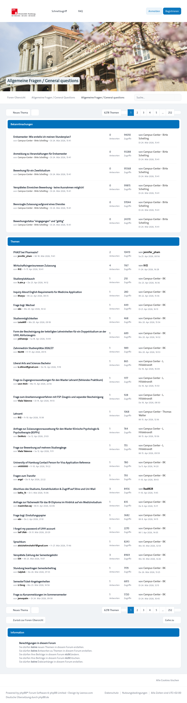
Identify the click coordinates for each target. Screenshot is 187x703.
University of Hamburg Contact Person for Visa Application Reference (51, 462)
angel (20, 479)
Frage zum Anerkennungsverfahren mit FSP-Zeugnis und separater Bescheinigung (58, 397)
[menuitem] (57, 11)
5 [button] (156, 112)
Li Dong (21, 584)
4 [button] (150, 112)
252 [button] (170, 112)
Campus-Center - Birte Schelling (33, 140)
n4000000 (23, 466)
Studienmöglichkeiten (25, 318)
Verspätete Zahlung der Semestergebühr (35, 555)
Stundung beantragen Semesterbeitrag (34, 568)
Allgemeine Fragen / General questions (44, 81)
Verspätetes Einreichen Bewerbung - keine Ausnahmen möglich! (48, 187)
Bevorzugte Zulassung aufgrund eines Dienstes (39, 204)
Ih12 (19, 269)
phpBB (23, 692)
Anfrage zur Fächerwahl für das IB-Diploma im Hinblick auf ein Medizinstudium (57, 502)
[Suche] (171, 97)
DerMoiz (22, 435)
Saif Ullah (22, 532)
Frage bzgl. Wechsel (24, 305)
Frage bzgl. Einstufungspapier (29, 515)
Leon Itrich (23, 383)
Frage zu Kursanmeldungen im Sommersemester (39, 594)
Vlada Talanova (25, 400)
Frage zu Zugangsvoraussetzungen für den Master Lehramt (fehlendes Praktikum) (58, 380)
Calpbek (21, 571)
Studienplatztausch (24, 278)
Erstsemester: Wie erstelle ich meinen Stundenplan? (42, 136)
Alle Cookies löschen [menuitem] (165, 680)
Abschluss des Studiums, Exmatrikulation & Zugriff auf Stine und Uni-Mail (54, 489)
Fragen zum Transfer (24, 475)
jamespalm (23, 598)
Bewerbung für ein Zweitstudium (31, 170)
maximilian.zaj (25, 505)
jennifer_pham (25, 255)
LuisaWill (22, 321)
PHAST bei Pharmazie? (25, 252)
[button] (177, 112)
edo (19, 308)
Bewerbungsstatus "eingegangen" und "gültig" (38, 221)
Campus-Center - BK (154, 278)
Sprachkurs (19, 541)
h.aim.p (21, 282)
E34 (19, 558)
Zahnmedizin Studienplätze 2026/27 (33, 348)
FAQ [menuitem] (78, 11)
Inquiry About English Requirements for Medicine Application (47, 292)
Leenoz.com (86, 692)
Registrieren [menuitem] (172, 11)
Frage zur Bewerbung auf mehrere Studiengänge (39, 447)
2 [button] (137, 112)
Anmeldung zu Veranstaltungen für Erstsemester (40, 153)
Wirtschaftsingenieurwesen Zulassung (34, 265)
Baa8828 (148, 488)
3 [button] (143, 112)
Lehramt (17, 413)
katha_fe (22, 492)
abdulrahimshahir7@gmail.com (33, 545)
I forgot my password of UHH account (34, 528)
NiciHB (21, 351)
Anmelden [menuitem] (154, 11)
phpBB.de (43, 697)
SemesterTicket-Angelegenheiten (31, 581)
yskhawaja (23, 338)
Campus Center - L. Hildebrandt (151, 363)
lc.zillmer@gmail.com (28, 366)
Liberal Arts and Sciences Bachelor (32, 363)
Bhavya (21, 295)
